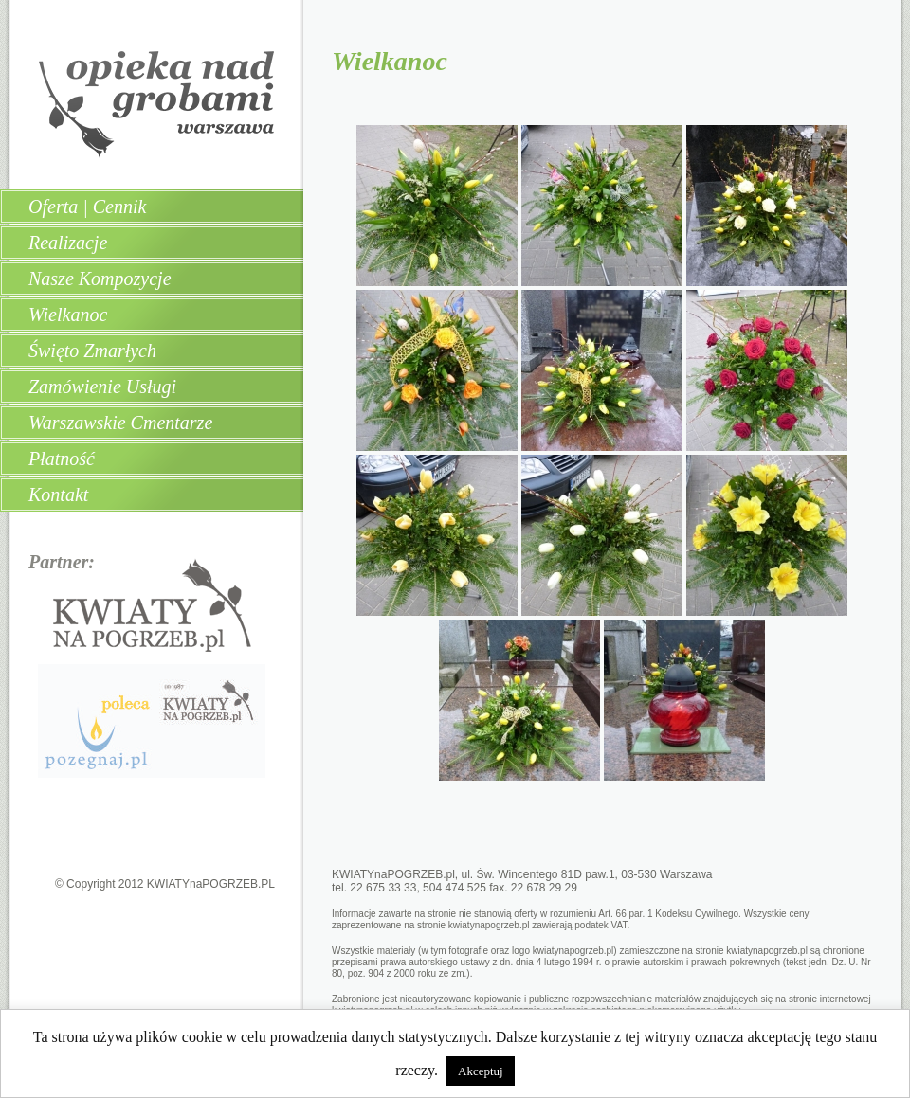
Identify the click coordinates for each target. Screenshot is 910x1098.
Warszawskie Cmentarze (120, 422)
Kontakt (58, 494)
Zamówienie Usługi (102, 386)
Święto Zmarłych (92, 350)
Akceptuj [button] (480, 1071)
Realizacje (67, 242)
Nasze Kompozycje (100, 278)
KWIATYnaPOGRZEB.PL (211, 884)
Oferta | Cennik (87, 206)
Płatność (61, 458)
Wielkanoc (67, 314)
